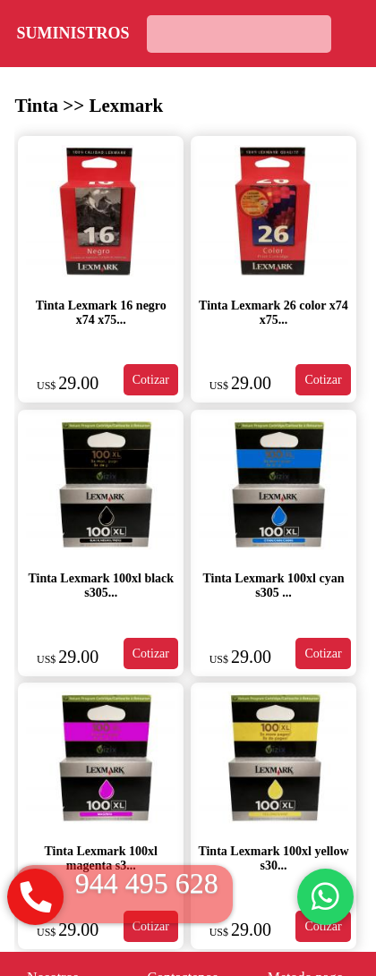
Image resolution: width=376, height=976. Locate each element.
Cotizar (150, 379)
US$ (47, 385)
